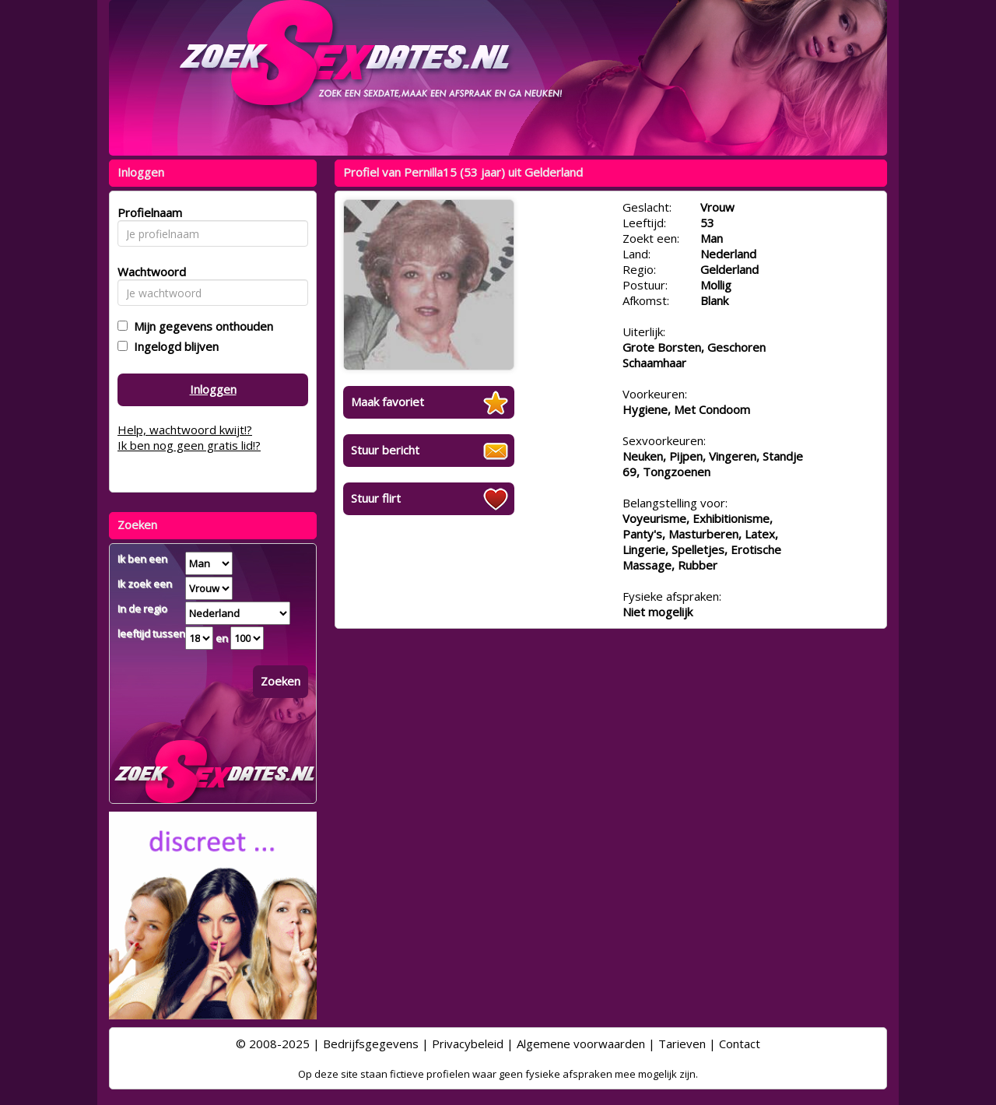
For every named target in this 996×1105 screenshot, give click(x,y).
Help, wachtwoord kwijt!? (184, 429)
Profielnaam (147, 212)
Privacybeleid (467, 1043)
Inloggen (213, 389)
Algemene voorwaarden (581, 1043)
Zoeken (280, 681)
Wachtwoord (147, 271)
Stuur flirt (376, 498)
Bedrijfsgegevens (371, 1043)
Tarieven (682, 1043)
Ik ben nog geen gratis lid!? (189, 445)
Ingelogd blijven (173, 346)
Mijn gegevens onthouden (200, 326)
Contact (739, 1043)
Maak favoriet (387, 401)
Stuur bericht (385, 450)
